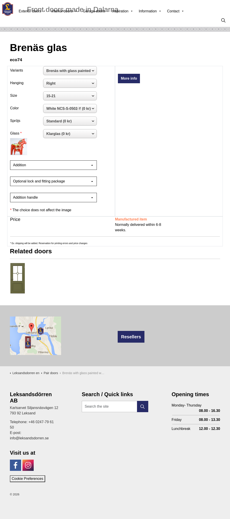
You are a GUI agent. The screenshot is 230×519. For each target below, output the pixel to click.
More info (129, 78)
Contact (183, 20)
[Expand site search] (223, 20)
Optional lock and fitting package (39, 181)
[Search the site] (115, 406)
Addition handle (25, 197)
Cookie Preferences (27, 479)
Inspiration (130, 20)
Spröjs (15, 121)
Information (158, 20)
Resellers (131, 336)
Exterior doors (40, 20)
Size (13, 95)
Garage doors (104, 20)
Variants (16, 70)
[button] (142, 406)
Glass (14, 133)
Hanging (17, 83)
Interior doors (71, 20)
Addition (19, 165)
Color (14, 108)
